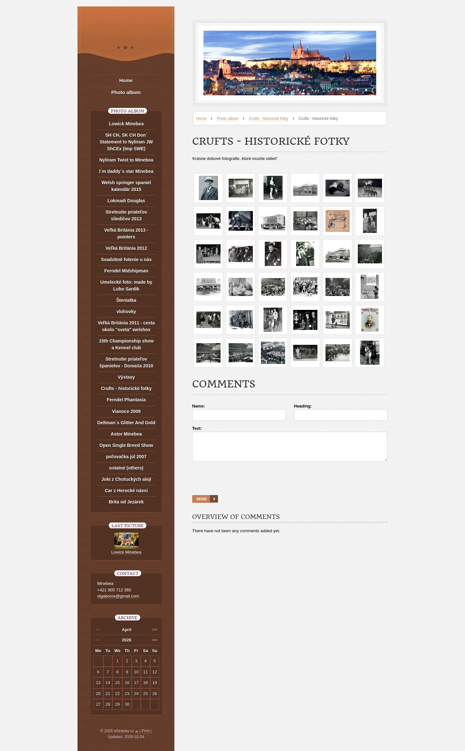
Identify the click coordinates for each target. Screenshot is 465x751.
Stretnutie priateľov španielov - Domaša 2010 (126, 362)
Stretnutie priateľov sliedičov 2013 (126, 215)
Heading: (303, 406)
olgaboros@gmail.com (118, 596)
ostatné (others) (126, 468)
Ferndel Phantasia (126, 399)
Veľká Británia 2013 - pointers (126, 233)
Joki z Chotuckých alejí (126, 479)
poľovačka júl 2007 (126, 456)
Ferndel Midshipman (126, 270)
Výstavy (126, 377)
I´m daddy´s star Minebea (126, 171)
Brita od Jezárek (126, 501)
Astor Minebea (126, 434)
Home (201, 118)
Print (145, 731)
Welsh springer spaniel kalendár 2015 (126, 186)
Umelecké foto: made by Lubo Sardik (126, 285)
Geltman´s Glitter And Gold (126, 422)
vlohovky (126, 311)
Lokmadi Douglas (126, 200)
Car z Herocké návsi (126, 490)
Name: (198, 406)
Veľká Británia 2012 (126, 248)
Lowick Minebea (126, 123)
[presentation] (290, 486)
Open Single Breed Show (126, 445)
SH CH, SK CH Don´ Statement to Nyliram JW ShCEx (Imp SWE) (126, 141)
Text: (197, 428)
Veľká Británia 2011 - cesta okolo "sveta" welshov (126, 326)
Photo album (227, 118)
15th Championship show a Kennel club (126, 344)
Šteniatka (126, 300)
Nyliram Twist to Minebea (126, 160)
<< (98, 629)
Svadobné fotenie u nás (126, 259)
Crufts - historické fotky (268, 118)
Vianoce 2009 (126, 411)
